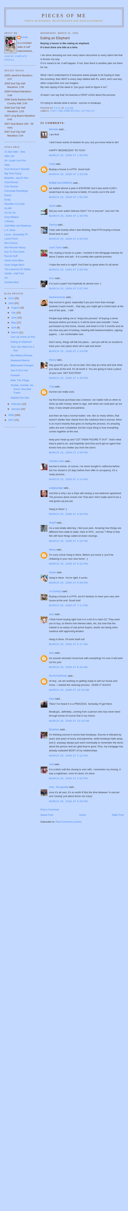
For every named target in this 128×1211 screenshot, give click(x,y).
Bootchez (54, 729)
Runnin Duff (10, 256)
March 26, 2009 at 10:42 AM (69, 720)
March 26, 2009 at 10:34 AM (69, 689)
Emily (7, 199)
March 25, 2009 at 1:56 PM (68, 215)
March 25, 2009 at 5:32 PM (68, 563)
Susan (52, 572)
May (14, 322)
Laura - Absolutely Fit (16, 234)
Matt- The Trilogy (20, 380)
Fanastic (15, 375)
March (15, 332)
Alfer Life (9, 156)
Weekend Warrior (20, 360)
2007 (11, 420)
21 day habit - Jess (14, 151)
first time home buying (65, 111)
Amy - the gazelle (58, 787)
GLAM (7, 208)
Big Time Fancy (13, 173)
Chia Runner (11, 182)
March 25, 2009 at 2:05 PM (68, 238)
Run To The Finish (14, 251)
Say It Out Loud (19, 370)
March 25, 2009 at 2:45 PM (68, 378)
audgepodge (56, 487)
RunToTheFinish (58, 675)
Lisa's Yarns (55, 247)
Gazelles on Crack (14, 203)
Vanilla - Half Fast (14, 273)
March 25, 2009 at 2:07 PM (68, 288)
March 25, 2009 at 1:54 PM (68, 197)
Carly (52, 163)
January (16, 408)
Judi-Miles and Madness (17, 225)
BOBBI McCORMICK (60, 182)
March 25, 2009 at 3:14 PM (68, 479)
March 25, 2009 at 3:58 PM (68, 514)
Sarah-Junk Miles (13, 260)
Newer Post (47, 814)
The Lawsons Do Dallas (17, 269)
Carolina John (56, 461)
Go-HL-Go (10, 212)
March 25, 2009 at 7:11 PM (68, 605)
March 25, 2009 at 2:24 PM (68, 351)
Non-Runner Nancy (15, 247)
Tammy (53, 224)
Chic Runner (11, 186)
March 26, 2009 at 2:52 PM (68, 778)
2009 (11, 303)
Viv (6, 277)
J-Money (9, 221)
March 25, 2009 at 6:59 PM (68, 582)
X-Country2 (55, 591)
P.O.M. (24, 37)
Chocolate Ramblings (16, 190)
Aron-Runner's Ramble (17, 169)
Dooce (8, 195)
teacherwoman (57, 297)
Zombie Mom (11, 282)
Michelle (53, 129)
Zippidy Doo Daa (20, 397)
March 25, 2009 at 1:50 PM (68, 155)
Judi (51, 764)
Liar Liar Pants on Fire (23, 336)
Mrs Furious (11, 243)
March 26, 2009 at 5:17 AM (68, 644)
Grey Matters (11, 217)
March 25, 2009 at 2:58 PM (68, 452)
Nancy (52, 359)
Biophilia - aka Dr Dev (16, 177)
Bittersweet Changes (22, 365)
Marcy (52, 549)
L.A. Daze (9, 230)
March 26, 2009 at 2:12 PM (68, 755)
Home (82, 814)
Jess (51, 614)
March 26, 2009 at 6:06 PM (68, 801)
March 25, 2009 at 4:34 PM (68, 541)
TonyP (52, 522)
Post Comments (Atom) (68, 821)
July (13, 312)
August (15, 307)
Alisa (51, 698)
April (14, 327)
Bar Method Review (21, 355)
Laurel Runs (11, 238)
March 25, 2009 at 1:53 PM (68, 174)
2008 (11, 415)
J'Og (51, 386)
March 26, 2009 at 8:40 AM (68, 667)
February (16, 404)
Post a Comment (50, 809)
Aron (51, 278)
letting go (88, 111)
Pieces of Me (64, 15)
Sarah (52, 205)
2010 (11, 298)
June (14, 317)
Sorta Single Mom (14, 264)
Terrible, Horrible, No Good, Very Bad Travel (22, 389)
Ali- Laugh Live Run (15, 160)
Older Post (118, 814)
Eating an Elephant (21, 341)
